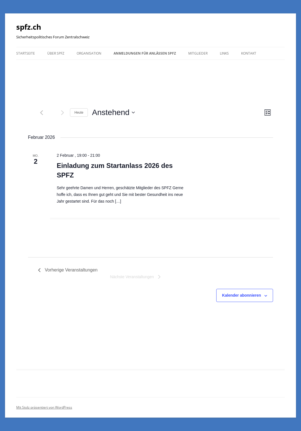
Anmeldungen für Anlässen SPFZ (145, 53)
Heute (78, 112)
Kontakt (248, 53)
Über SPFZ (55, 53)
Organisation (89, 53)
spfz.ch (28, 27)
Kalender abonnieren (241, 295)
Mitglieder (198, 53)
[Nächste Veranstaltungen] (62, 112)
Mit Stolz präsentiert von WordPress (44, 407)
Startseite (25, 53)
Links (224, 53)
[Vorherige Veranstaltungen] (41, 112)
